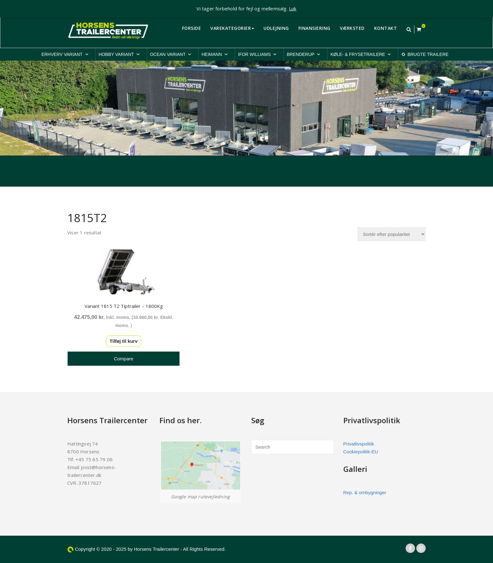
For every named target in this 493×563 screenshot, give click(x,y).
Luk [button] (292, 8)
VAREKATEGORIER (232, 28)
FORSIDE (191, 28)
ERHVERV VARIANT (65, 54)
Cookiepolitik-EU (360, 450)
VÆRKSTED (352, 28)
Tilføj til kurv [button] (122, 340)
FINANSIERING (314, 28)
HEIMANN (215, 54)
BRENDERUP (304, 54)
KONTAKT (385, 28)
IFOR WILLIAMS (257, 54)
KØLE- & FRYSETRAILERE (360, 54)
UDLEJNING (276, 28)
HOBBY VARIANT (119, 54)
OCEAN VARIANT (171, 54)
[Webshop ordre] (391, 234)
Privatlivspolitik (358, 442)
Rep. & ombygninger (364, 491)
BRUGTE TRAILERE (427, 54)
